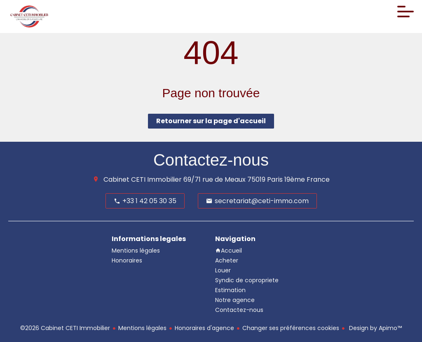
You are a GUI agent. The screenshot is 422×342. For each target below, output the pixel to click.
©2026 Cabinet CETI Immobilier (65, 328)
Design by (374, 328)
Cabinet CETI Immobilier (142, 179)
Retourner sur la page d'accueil (211, 121)
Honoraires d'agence (204, 328)
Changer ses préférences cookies (290, 328)
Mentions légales (142, 328)
